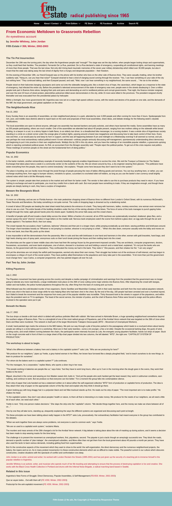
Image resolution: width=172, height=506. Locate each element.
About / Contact (53, 23)
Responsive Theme (110, 500)
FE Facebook (106, 23)
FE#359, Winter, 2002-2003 (103, 476)
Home (36, 23)
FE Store (90, 23)
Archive (120, 23)
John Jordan (38, 41)
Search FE (133, 23)
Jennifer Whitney (19, 41)
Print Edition (73, 23)
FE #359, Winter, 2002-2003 (54, 480)
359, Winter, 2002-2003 (35, 46)
